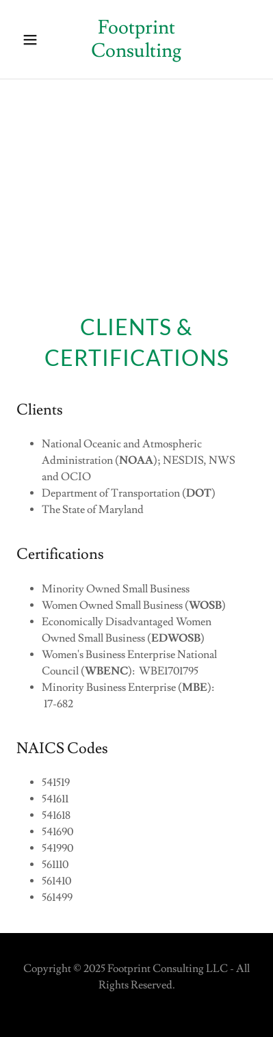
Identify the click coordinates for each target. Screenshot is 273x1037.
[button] (34, 39)
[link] (137, 53)
